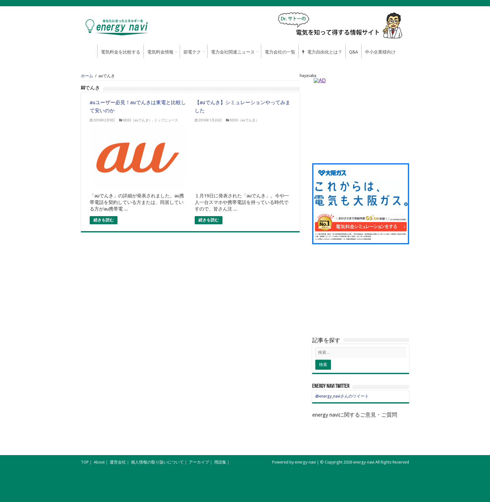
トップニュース (166, 120)
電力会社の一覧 (280, 51)
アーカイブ (199, 462)
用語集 (220, 462)
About (99, 462)
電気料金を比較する (120, 51)
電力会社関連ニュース (233, 51)
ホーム (89, 51)
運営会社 (118, 462)
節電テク (192, 51)
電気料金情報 (160, 51)
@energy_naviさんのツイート (342, 396)
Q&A (353, 51)
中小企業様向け (380, 51)
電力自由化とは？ (322, 51)
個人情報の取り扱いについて (157, 462)
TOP (85, 462)
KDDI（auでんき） (137, 120)
